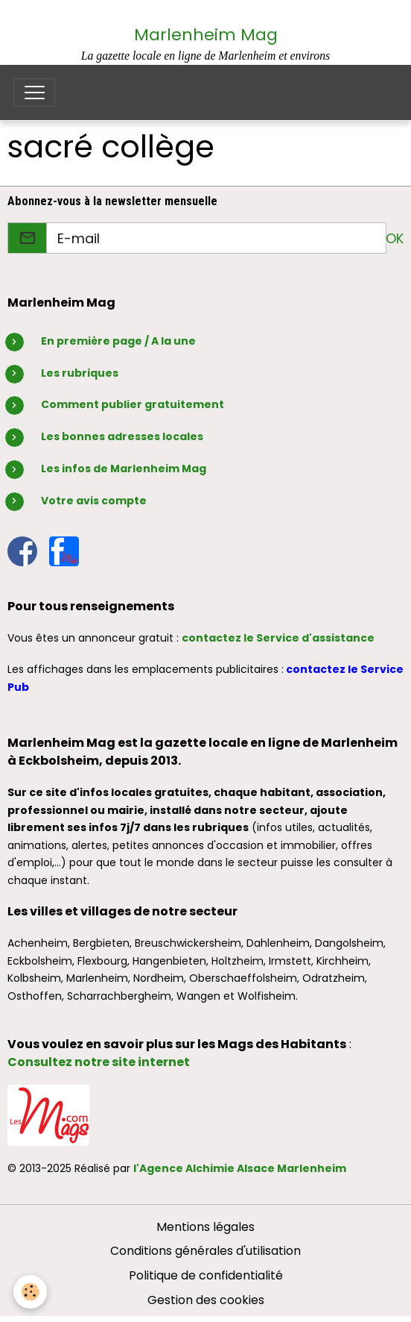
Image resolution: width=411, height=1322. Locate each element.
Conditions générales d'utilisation (205, 1250)
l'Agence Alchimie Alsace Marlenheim (239, 1168)
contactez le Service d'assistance (278, 637)
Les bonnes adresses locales (122, 436)
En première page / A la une (118, 340)
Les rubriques (79, 373)
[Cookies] (30, 1292)
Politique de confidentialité (206, 1275)
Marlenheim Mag (206, 34)
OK (395, 238)
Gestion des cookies (205, 1300)
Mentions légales (205, 1226)
